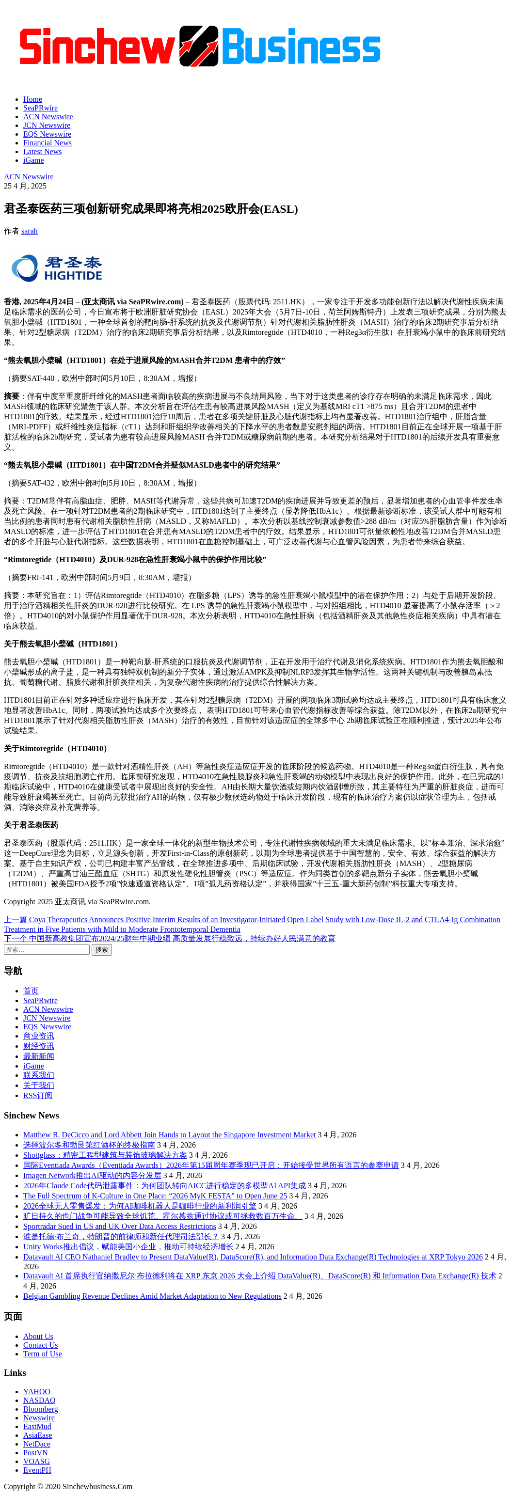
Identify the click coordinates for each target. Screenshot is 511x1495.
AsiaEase (37, 1435)
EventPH (37, 1470)
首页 (31, 991)
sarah (29, 231)
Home (32, 99)
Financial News (47, 143)
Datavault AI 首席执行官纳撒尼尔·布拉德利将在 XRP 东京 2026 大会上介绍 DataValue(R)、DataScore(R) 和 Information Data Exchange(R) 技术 (259, 1276)
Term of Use (42, 1354)
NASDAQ (39, 1400)
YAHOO (36, 1391)
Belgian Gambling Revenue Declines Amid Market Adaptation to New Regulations (152, 1296)
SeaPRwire (40, 108)
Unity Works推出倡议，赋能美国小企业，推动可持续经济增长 (128, 1247)
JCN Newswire (46, 125)
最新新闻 (38, 1056)
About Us (38, 1336)
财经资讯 (38, 1046)
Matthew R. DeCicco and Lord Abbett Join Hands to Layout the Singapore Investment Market (169, 1135)
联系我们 (38, 1075)
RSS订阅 (37, 1095)
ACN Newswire (48, 116)
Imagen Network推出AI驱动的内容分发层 (92, 1175)
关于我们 (38, 1085)
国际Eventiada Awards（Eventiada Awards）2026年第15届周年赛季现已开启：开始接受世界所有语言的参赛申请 (211, 1165)
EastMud (37, 1426)
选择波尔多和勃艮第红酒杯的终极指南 (89, 1145)
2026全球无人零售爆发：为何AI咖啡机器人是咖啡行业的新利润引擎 (139, 1206)
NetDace (36, 1444)
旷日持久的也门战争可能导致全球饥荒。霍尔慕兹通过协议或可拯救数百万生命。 (163, 1216)
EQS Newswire (47, 134)
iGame (33, 160)
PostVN (35, 1452)
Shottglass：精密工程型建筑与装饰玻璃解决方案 (105, 1155)
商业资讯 (38, 1036)
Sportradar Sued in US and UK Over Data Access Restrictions (119, 1226)
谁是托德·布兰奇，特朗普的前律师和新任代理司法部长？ (121, 1236)
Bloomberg (40, 1409)
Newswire (39, 1418)
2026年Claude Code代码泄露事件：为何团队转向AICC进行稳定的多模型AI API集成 (164, 1185)
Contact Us (40, 1345)
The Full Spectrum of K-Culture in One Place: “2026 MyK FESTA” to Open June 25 (155, 1196)
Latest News (42, 151)
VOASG (36, 1461)
